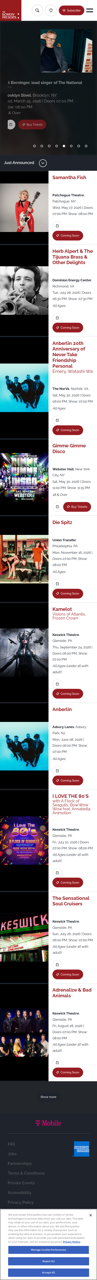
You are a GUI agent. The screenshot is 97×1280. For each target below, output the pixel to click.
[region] (48, 1244)
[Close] (90, 1215)
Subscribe (74, 10)
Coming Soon (70, 235)
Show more (48, 1097)
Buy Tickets (37, 119)
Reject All (48, 1261)
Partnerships (20, 1163)
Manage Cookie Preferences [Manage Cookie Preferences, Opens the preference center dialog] (48, 1249)
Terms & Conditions (26, 1173)
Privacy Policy (21, 1202)
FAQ (11, 1144)
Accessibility (19, 1192)
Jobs (12, 1154)
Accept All (48, 1272)
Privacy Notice (71, 1241)
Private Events (21, 1183)
